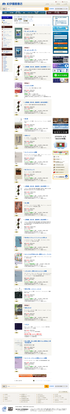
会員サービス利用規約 (42, 397)
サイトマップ (58, 1)
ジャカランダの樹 (29, 85)
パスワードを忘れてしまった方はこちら (60, 45)
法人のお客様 (64, 12)
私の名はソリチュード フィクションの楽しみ (36, 237)
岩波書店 (5, 66)
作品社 (4, 64)
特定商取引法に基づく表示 (43, 399)
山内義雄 (5, 45)
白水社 (4, 60)
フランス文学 (7, 23)
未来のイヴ (27, 135)
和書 (5, 12)
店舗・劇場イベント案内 (56, 12)
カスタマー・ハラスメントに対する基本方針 (61, 400)
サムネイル (31, 20)
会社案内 (49, 12)
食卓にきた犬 (28, 307)
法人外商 (56, 394)
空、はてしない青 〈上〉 (31, 31)
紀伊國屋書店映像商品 (25, 400)
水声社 (4, 58)
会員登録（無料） (61, 48)
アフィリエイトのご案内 (59, 397)
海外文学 (5, 22)
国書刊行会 (5, 70)
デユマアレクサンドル (7, 36)
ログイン (52, 4)
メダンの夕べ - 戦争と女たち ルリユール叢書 (36, 271)
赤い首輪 (27, 203)
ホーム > (15, 17)
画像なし (20, 20)
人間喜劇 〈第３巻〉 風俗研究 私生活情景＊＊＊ (37, 186)
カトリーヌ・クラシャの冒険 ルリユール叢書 (36, 358)
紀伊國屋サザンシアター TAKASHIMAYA (25, 396)
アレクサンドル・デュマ (7, 40)
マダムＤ (27, 324)
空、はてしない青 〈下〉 (31, 50)
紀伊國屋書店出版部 (25, 398)
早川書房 (5, 57)
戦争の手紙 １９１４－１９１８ (33, 289)
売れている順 (29, 19)
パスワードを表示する (61, 41)
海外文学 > (25, 17)
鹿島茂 (4, 38)
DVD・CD (30, 12)
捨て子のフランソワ (30, 169)
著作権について (41, 402)
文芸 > (22, 17)
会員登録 (47, 4)
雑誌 (24, 12)
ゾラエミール (6, 43)
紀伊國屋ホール (24, 394)
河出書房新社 (6, 69)
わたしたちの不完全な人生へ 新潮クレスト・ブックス (38, 254)
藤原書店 (5, 61)
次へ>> (49, 25)
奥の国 (26, 118)
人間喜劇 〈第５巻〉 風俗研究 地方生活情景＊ (36, 102)
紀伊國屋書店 (12, 3)
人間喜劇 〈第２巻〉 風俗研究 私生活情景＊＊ (36, 219)
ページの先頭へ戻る (63, 392)
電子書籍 (11, 12)
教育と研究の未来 (24, 401)
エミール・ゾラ (6, 46)
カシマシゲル (6, 34)
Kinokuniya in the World (59, 401)
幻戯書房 (5, 63)
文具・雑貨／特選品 (36, 12)
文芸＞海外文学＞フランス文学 (7, 52)
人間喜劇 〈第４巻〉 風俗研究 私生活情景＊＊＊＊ (37, 66)
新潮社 (4, 67)
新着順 (24, 19)
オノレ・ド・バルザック (7, 32)
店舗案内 (6, 399)
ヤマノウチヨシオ (6, 42)
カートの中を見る (60, 52)
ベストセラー (42, 12)
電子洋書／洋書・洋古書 (18, 12)
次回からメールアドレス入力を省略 (61, 39)
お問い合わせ (65, 1)
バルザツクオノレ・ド (7, 30)
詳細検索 (51, 8)
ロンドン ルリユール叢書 (31, 152)
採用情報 (58, 4)
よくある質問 (64, 4)
